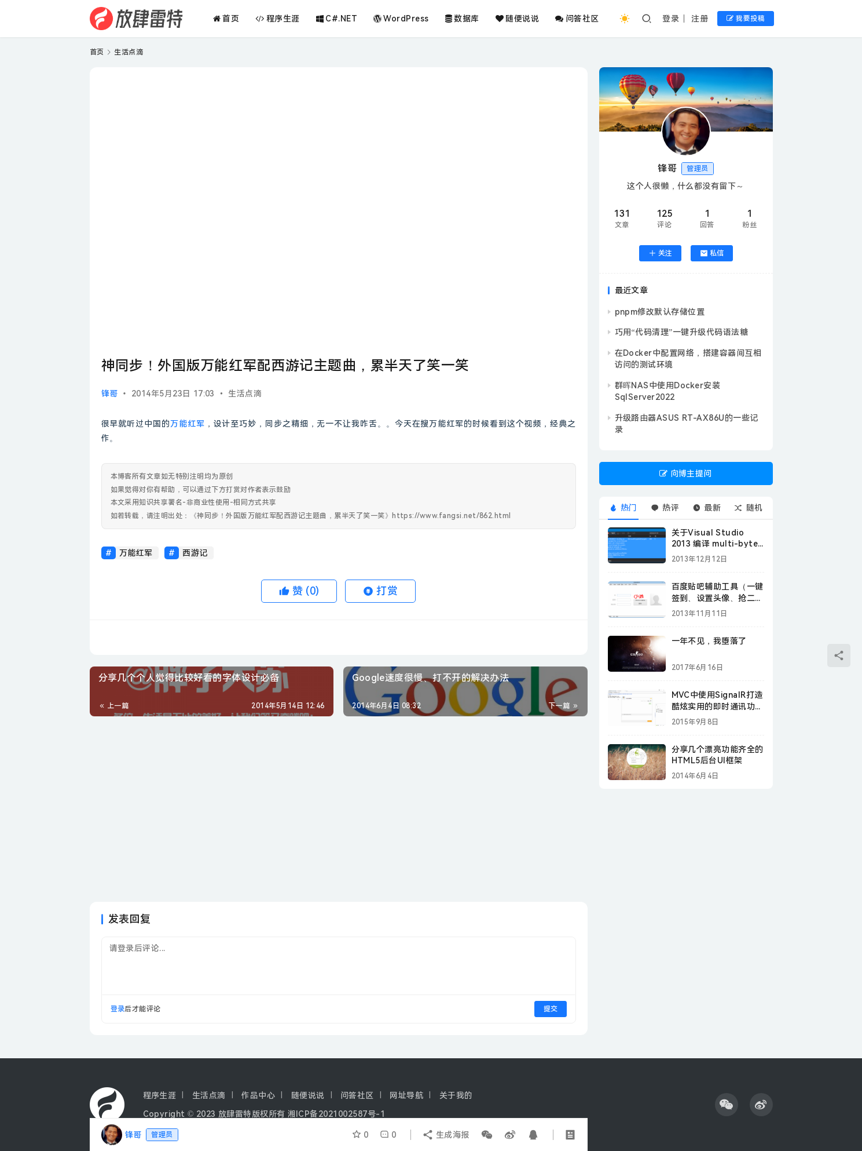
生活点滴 (245, 393)
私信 (712, 253)
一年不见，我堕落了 (709, 641)
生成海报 (445, 1134)
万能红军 (187, 423)
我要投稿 (746, 18)
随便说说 (517, 18)
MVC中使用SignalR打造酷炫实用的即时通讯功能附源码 (718, 706)
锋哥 (109, 393)
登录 (670, 18)
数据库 (462, 18)
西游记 (194, 553)
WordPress (401, 18)
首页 (226, 18)
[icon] (726, 1104)
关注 (660, 253)
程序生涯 (277, 18)
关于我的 (456, 1095)
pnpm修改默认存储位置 (660, 311)
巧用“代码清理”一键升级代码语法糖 (682, 332)
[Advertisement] (339, 809)
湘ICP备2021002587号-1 (337, 1114)
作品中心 (258, 1095)
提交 (550, 1009)
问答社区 (577, 18)
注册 (699, 18)
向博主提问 (685, 473)
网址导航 (406, 1095)
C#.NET (336, 18)
